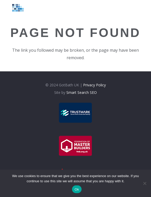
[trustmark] (75, 112)
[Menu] (136, 7)
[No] (144, 183)
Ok (77, 189)
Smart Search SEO (81, 92)
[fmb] (75, 145)
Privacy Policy (94, 84)
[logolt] (16, 8)
